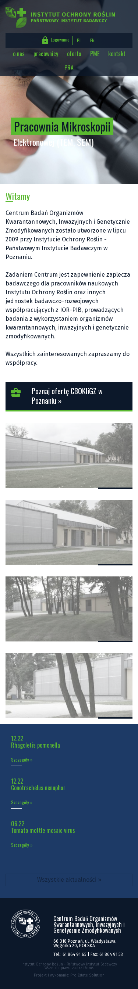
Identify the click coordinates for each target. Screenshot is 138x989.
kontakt (116, 53)
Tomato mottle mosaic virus (43, 830)
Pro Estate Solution (87, 975)
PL (79, 40)
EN (92, 40)
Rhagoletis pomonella (35, 745)
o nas (19, 53)
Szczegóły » (21, 760)
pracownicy (45, 53)
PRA (69, 67)
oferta (74, 53)
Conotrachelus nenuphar (38, 787)
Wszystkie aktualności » (69, 879)
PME (94, 53)
